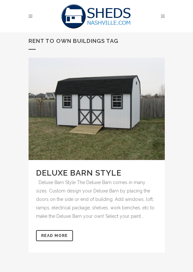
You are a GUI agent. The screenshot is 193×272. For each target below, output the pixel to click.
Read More (54, 235)
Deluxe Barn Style (78, 173)
